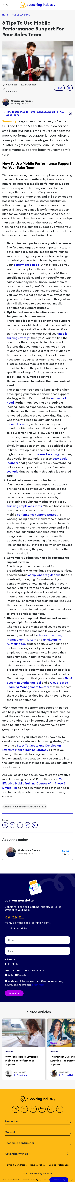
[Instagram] (59, 1109)
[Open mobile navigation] (5, 5)
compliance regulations (44, 575)
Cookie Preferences (58, 1164)
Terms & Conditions (16, 1164)
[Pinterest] (50, 1109)
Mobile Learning (21, 15)
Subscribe (14, 993)
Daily (9, 974)
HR (8, 964)
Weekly (20, 974)
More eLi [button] (37, 1132)
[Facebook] (15, 1109)
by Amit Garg (20, 1075)
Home (5, 15)
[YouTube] (42, 1109)
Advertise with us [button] (37, 1153)
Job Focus (11, 959)
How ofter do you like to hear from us (25, 970)
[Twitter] (24, 1109)
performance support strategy (37, 514)
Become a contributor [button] (37, 1143)
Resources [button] (37, 1121)
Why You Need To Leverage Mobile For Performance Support (21, 1060)
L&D (17, 964)
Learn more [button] (38, 984)
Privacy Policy (37, 1164)
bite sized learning (46, 454)
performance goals (26, 264)
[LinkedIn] (33, 1109)
